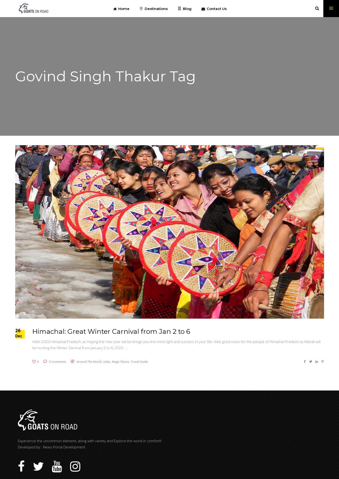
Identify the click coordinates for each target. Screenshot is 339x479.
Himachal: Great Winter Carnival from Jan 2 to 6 (111, 331)
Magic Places (120, 362)
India (106, 362)
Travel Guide (139, 362)
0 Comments (54, 362)
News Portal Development (64, 447)
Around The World (88, 362)
